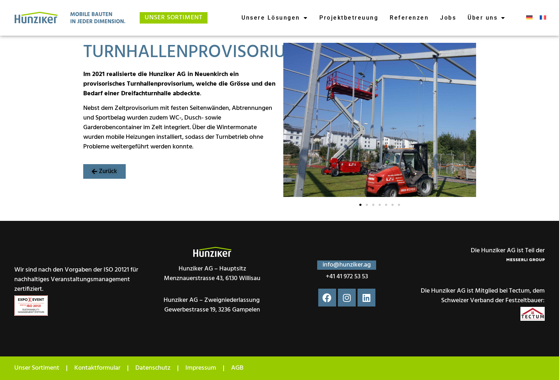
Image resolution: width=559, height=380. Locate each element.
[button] (104, 171)
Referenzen (409, 17)
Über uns (487, 17)
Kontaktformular (97, 368)
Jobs (448, 17)
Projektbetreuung (348, 17)
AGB (237, 368)
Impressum (200, 368)
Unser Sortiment (36, 368)
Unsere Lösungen (274, 17)
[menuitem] (529, 18)
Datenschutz (152, 368)
